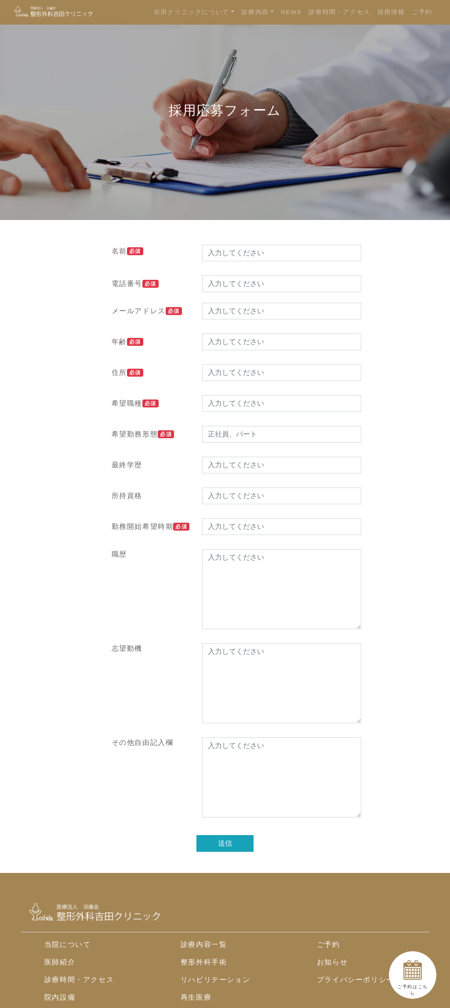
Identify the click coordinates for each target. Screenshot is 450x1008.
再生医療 (196, 997)
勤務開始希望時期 (151, 527)
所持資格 (127, 495)
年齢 (127, 342)
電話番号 (135, 284)
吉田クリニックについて (191, 12)
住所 (127, 373)
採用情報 (391, 12)
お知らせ (332, 962)
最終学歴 (127, 465)
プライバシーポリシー (355, 979)
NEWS (291, 12)
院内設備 (59, 997)
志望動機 (127, 648)
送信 (225, 843)
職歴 (119, 554)
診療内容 (255, 12)
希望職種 (135, 403)
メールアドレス (147, 311)
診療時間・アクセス (339, 12)
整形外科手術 (204, 962)
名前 (127, 251)
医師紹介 (59, 962)
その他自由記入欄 (143, 742)
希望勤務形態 (143, 434)
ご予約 (422, 12)
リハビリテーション (215, 979)
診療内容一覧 (204, 944)
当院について (67, 944)
